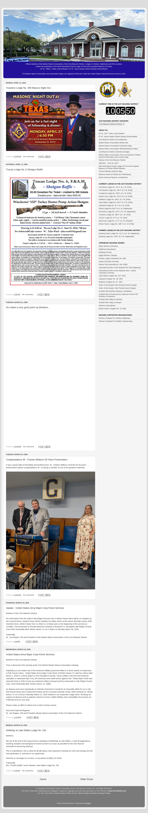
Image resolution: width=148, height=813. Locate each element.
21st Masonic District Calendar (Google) (114, 152)
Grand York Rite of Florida (109, 261)
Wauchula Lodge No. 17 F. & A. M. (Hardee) (116, 221)
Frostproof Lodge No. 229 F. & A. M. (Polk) (115, 193)
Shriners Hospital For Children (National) (114, 318)
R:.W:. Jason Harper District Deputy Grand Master (118, 136)
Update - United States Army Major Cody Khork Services (35, 608)
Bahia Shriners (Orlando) (108, 246)
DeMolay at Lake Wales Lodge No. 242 (26, 730)
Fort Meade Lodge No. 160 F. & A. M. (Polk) (116, 190)
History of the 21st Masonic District (112, 160)
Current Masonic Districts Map (110, 171)
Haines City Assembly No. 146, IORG (113, 264)
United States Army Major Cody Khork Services (30, 654)
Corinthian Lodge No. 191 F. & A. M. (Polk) (115, 187)
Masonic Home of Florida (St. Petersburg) (115, 174)
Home (43, 779)
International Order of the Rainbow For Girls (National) (120, 268)
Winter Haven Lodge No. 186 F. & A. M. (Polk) (116, 224)
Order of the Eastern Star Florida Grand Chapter (117, 288)
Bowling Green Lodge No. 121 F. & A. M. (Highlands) (119, 233)
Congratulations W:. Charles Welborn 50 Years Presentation (37, 459)
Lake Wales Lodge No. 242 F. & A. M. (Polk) (116, 202)
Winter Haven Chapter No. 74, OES (112, 309)
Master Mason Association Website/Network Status (118, 149)
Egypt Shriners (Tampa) (108, 255)
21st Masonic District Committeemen (113, 140)
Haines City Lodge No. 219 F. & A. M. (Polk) (116, 196)
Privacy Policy (59, 793)
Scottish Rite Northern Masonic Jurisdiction (115, 291)
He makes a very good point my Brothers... (28, 307)
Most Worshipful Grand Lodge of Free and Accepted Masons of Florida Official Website (119, 167)
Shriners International (107, 306)
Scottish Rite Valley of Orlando (110, 299)
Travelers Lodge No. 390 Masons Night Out (28, 88)
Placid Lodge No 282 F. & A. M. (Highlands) (115, 208)
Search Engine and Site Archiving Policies (94, 793)
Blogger (88, 803)
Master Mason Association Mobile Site (113, 143)
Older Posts (86, 779)
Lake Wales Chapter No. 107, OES (112, 276)
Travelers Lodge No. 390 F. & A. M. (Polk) (115, 215)
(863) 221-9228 (55, 758)
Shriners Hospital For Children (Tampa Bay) (115, 321)
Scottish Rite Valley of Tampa (110, 302)
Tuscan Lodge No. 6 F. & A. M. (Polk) (113, 218)
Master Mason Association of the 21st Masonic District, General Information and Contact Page (120, 156)
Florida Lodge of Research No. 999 (112, 258)
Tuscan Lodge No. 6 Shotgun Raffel (24, 169)
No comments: (29, 156)
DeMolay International (107, 249)
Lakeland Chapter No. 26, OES (111, 279)
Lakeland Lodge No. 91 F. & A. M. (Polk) (114, 205)
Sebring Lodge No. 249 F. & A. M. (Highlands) (116, 236)
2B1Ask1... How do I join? (109, 163)
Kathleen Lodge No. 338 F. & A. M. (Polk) (114, 199)
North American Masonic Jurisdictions (113, 177)
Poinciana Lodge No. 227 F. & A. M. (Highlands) (117, 212)
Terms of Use (72, 793)
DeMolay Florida (105, 252)
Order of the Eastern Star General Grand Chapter (118, 285)
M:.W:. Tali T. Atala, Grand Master (112, 133)
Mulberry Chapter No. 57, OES (111, 282)
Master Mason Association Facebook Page (115, 146)
